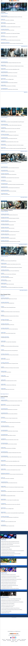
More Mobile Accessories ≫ (23, 244)
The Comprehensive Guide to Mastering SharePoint (7, 555)
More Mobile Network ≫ (23, 290)
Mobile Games (4, 563)
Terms (18, 640)
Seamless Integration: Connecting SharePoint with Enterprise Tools (9, 585)
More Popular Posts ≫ (5, 393)
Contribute (4, 640)
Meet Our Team (14, 639)
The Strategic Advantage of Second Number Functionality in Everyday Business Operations (12, 550)
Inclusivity (18, 639)
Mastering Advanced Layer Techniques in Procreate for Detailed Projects (10, 600)
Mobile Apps (3, 539)
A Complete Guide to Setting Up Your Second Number (8, 552)
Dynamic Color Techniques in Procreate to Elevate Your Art (8, 582)
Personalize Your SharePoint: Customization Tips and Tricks (8, 583)
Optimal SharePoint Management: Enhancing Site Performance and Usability (10, 553)
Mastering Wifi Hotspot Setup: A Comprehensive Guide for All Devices (10, 588)
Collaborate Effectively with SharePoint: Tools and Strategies (8, 577)
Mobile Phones (4, 572)
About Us (3, 639)
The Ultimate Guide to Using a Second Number (7, 544)
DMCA (16, 641)
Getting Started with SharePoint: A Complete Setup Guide (8, 574)
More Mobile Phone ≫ (24, 197)
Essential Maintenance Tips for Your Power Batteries (7, 603)
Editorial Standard (8, 639)
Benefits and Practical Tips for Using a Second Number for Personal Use (10, 541)
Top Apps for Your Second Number (5, 547)
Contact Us (12, 641)
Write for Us (14, 640)
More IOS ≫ (25, 92)
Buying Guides (4, 533)
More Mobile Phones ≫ (14, 590)
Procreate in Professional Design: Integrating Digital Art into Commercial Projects (11, 579)
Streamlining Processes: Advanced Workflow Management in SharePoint (10, 576)
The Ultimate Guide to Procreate (5, 612)
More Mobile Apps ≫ (24, 46)
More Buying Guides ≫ (23, 151)
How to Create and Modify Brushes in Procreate (7, 606)
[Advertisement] (14, 101)
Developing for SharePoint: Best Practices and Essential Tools (9, 580)
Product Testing (23, 639)
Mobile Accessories (5, 597)
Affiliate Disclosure (22, 640)
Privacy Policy (9, 640)
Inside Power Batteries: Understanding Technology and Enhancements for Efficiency (11, 609)
